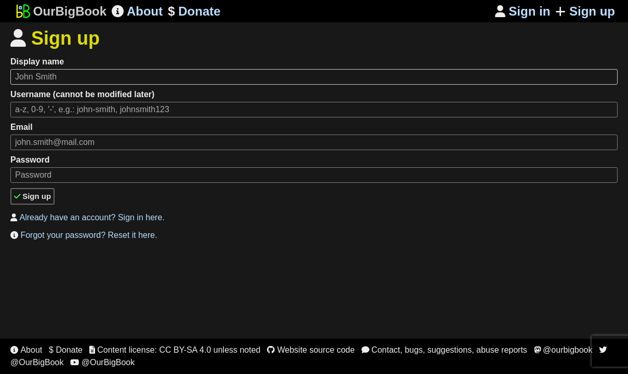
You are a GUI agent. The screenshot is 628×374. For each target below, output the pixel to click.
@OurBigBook (102, 362)
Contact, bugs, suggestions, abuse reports (444, 349)
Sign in (523, 11)
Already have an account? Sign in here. (87, 217)
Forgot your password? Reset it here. (83, 235)
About (137, 11)
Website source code (311, 349)
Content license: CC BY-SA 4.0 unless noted (175, 349)
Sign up (585, 11)
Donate (194, 11)
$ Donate (66, 349)
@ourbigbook (563, 349)
